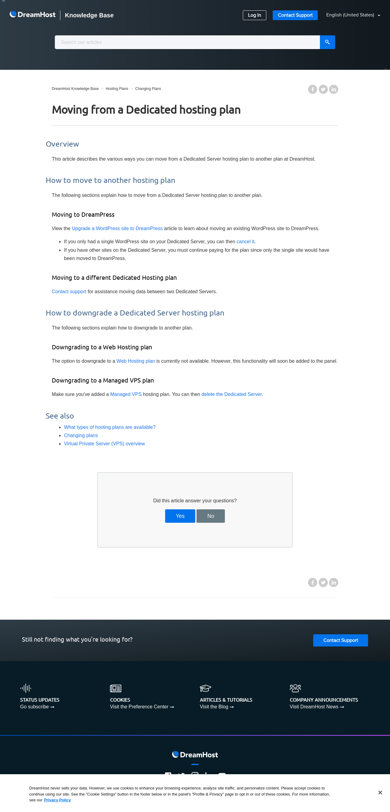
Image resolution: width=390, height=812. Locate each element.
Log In (254, 15)
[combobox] (195, 42)
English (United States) (350, 15)
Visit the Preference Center (139, 706)
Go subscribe (34, 706)
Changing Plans (148, 89)
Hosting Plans (117, 89)
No (210, 516)
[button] (349, 15)
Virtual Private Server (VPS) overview (104, 443)
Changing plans (81, 435)
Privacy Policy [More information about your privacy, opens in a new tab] (57, 800)
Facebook (312, 89)
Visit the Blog (214, 706)
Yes (180, 516)
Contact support (69, 291)
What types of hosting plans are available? (110, 427)
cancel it (245, 241)
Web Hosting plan (136, 361)
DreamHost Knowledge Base (75, 89)
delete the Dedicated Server (231, 394)
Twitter (323, 89)
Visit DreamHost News (314, 706)
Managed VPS (126, 394)
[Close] (380, 792)
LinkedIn (333, 89)
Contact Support (295, 15)
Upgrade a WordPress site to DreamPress (117, 228)
